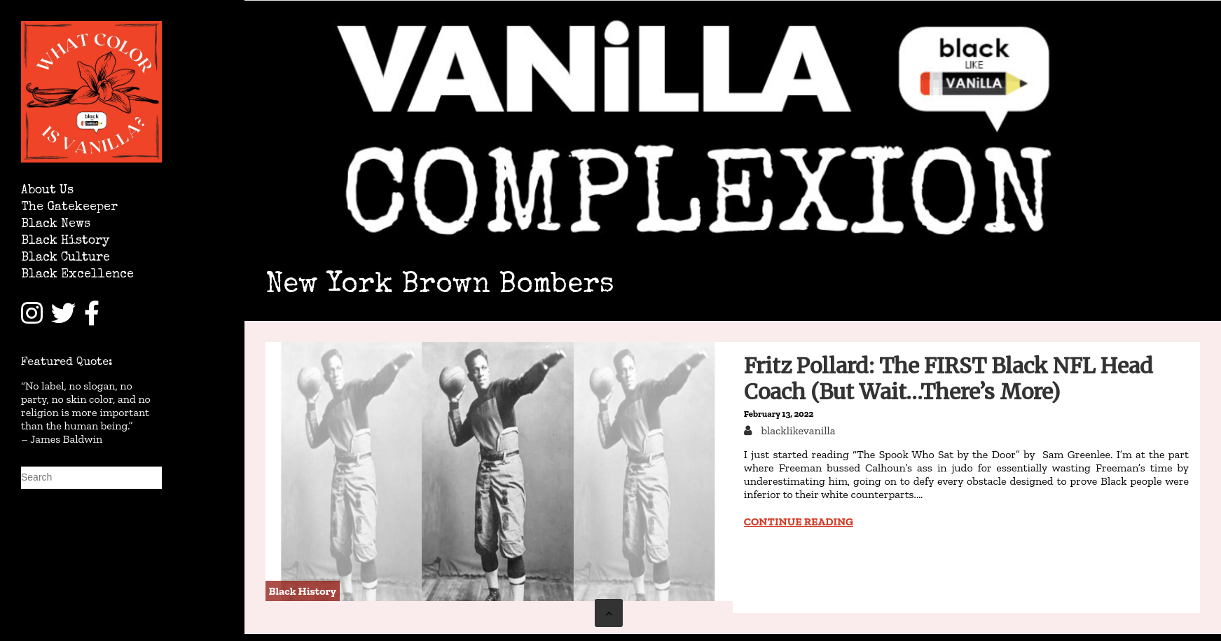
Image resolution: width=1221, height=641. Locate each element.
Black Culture (65, 258)
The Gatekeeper (69, 208)
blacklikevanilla (797, 430)
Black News (55, 224)
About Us (47, 191)
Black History (65, 241)
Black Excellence (77, 275)
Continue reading (798, 521)
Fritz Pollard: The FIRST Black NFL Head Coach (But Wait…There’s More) (948, 378)
